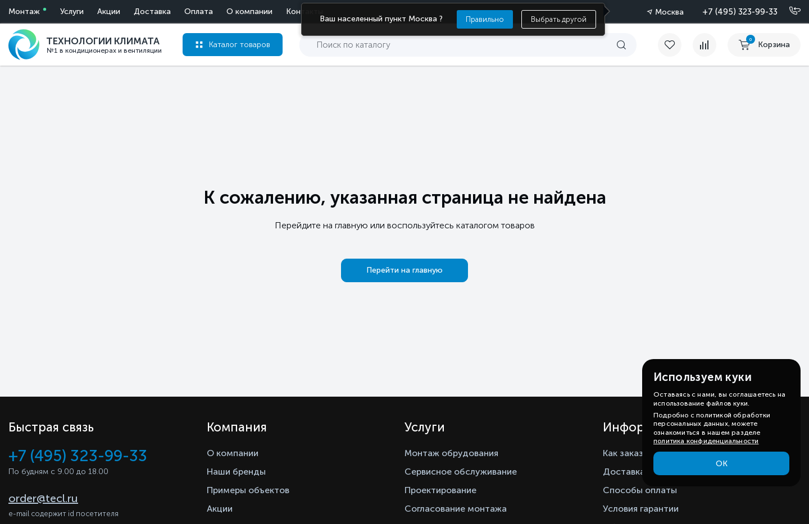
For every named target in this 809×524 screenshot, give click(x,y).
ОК (722, 463)
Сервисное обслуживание (460, 471)
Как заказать (630, 453)
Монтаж (24, 11)
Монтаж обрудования (451, 453)
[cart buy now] (764, 45)
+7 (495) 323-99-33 (740, 12)
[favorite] (675, 45)
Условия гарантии (641, 508)
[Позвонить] (788, 11)
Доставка (152, 11)
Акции (108, 11)
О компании (249, 11)
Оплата (198, 11)
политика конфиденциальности (705, 441)
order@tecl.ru (43, 498)
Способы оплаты (640, 490)
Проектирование (440, 490)
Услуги (72, 11)
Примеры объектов (248, 490)
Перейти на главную (404, 270)
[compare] (704, 45)
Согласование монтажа (455, 508)
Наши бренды (236, 471)
